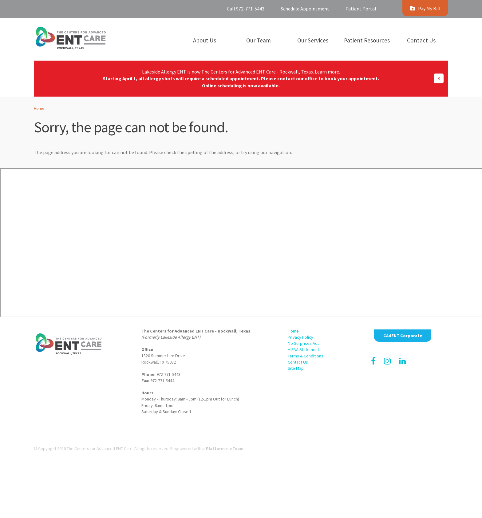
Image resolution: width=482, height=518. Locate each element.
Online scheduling (222, 85)
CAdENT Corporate (402, 335)
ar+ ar (222, 448)
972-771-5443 (168, 374)
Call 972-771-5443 (245, 9)
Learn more (327, 72)
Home (39, 108)
